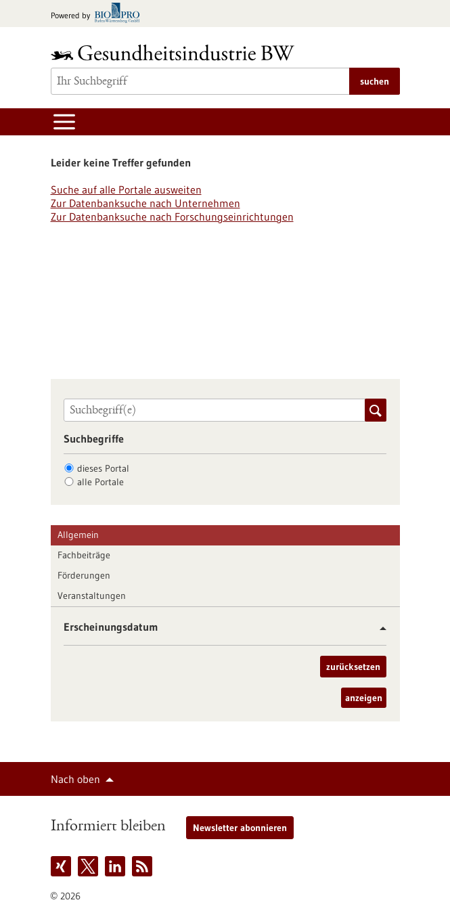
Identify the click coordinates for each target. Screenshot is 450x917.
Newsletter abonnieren (240, 828)
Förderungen (84, 575)
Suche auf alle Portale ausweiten (126, 189)
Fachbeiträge (84, 555)
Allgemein (78, 535)
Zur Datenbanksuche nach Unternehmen (145, 203)
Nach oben (75, 779)
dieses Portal (103, 468)
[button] (377, 628)
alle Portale (100, 482)
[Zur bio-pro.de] (99, 14)
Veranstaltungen (92, 595)
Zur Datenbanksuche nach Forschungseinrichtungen (172, 216)
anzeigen (363, 698)
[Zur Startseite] (176, 52)
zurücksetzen (353, 667)
